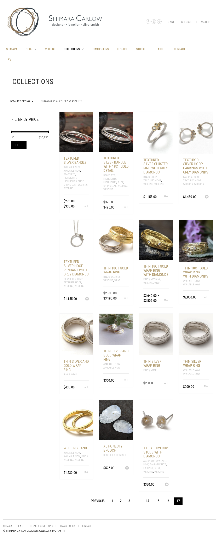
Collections (72, 49)
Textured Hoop (152, 180)
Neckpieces (70, 279)
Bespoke (122, 49)
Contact (179, 49)
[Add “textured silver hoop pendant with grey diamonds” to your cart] (87, 299)
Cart (171, 22)
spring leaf (70, 184)
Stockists (142, 49)
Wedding (50, 49)
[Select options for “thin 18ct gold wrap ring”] (126, 298)
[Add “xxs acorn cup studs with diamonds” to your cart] (167, 484)
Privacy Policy (67, 526)
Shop (29, 49)
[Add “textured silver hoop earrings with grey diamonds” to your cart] (207, 197)
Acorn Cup (149, 461)
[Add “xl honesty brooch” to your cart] (127, 468)
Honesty (121, 455)
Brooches (109, 455)
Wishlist (206, 22)
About (162, 49)
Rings (146, 177)
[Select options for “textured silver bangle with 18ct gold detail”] (126, 207)
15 (157, 501)
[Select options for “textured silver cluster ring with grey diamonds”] (166, 197)
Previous (98, 501)
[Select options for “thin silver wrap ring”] (166, 383)
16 (167, 501)
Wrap (117, 280)
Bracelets (69, 174)
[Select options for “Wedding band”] (86, 473)
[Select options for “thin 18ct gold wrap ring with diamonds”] (166, 300)
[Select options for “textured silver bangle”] (86, 206)
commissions (100, 49)
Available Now (72, 167)
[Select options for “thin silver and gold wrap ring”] (86, 387)
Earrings (188, 177)
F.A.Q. (21, 526)
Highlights (70, 177)
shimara (12, 49)
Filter (19, 145)
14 (147, 501)
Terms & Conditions (41, 526)
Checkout (187, 22)
